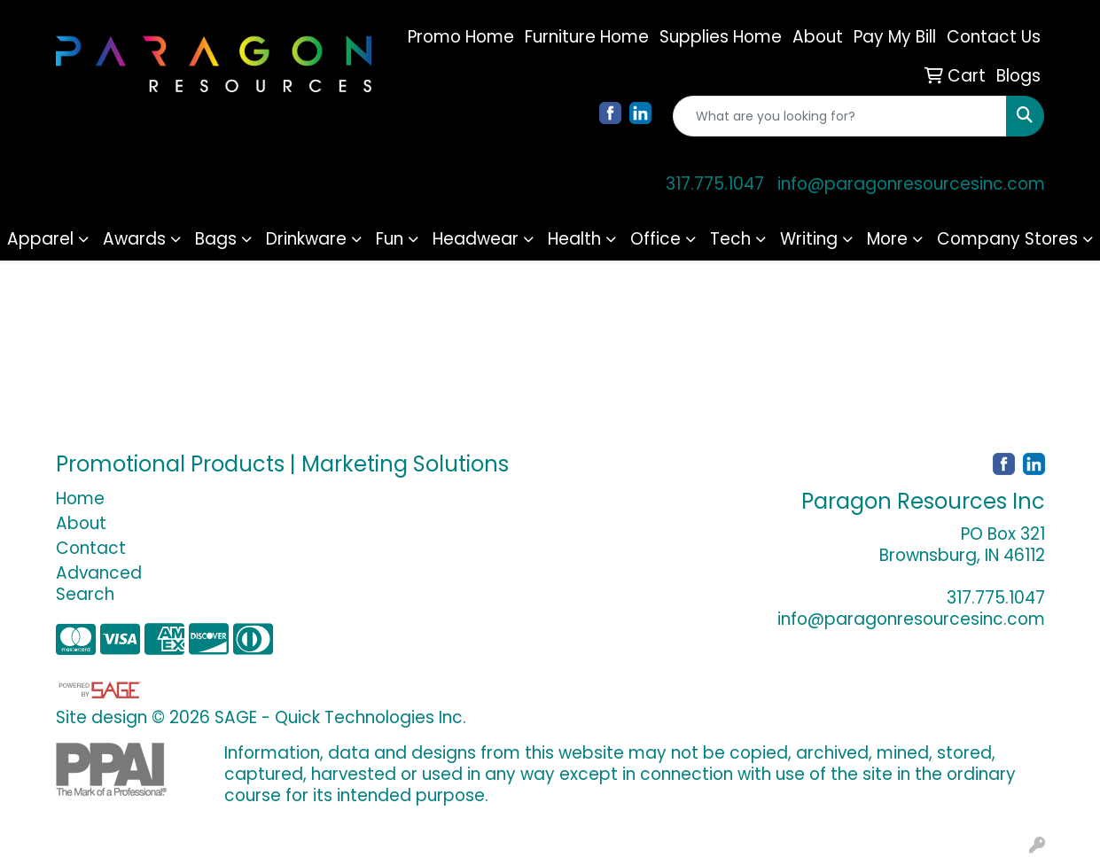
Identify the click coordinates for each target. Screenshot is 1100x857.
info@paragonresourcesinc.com (911, 184)
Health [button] (574, 239)
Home (80, 498)
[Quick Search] (840, 116)
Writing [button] (809, 239)
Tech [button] (730, 239)
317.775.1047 (715, 184)
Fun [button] (389, 239)
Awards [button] (134, 239)
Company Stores (1007, 239)
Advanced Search (99, 583)
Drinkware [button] (306, 239)
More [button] (887, 239)
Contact (91, 548)
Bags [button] (216, 239)
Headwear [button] (476, 239)
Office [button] (655, 239)
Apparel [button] (40, 239)
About (81, 523)
